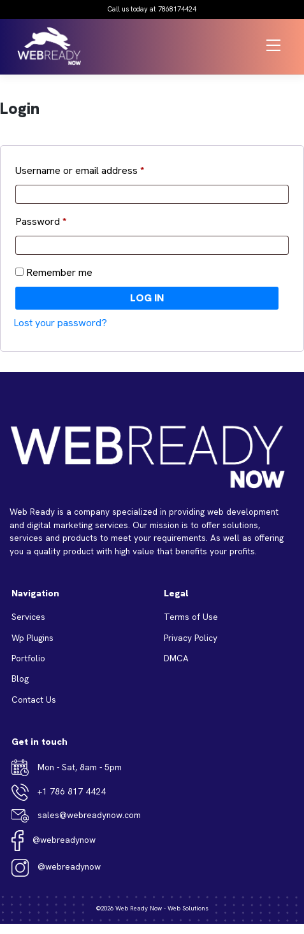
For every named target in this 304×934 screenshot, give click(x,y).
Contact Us (33, 699)
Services (28, 616)
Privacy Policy (190, 637)
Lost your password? (60, 322)
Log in (147, 298)
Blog (20, 678)
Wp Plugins (32, 637)
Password (40, 221)
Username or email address (79, 170)
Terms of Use (191, 616)
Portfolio (28, 658)
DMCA (176, 658)
